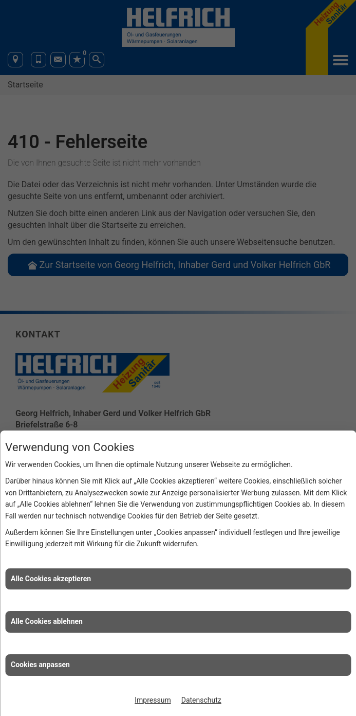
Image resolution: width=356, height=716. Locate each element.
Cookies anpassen (40, 664)
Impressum (153, 700)
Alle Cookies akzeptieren (51, 579)
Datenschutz (201, 700)
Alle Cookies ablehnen (47, 621)
